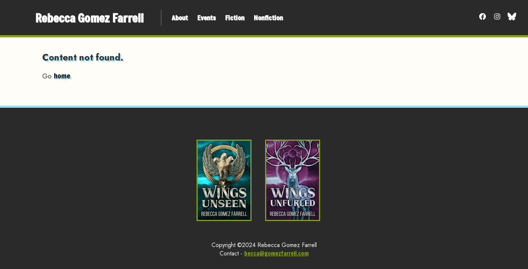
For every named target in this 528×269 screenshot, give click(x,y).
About (180, 17)
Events (206, 17)
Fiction (234, 17)
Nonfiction (268, 17)
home (62, 75)
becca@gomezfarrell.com (276, 253)
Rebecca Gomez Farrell (89, 18)
